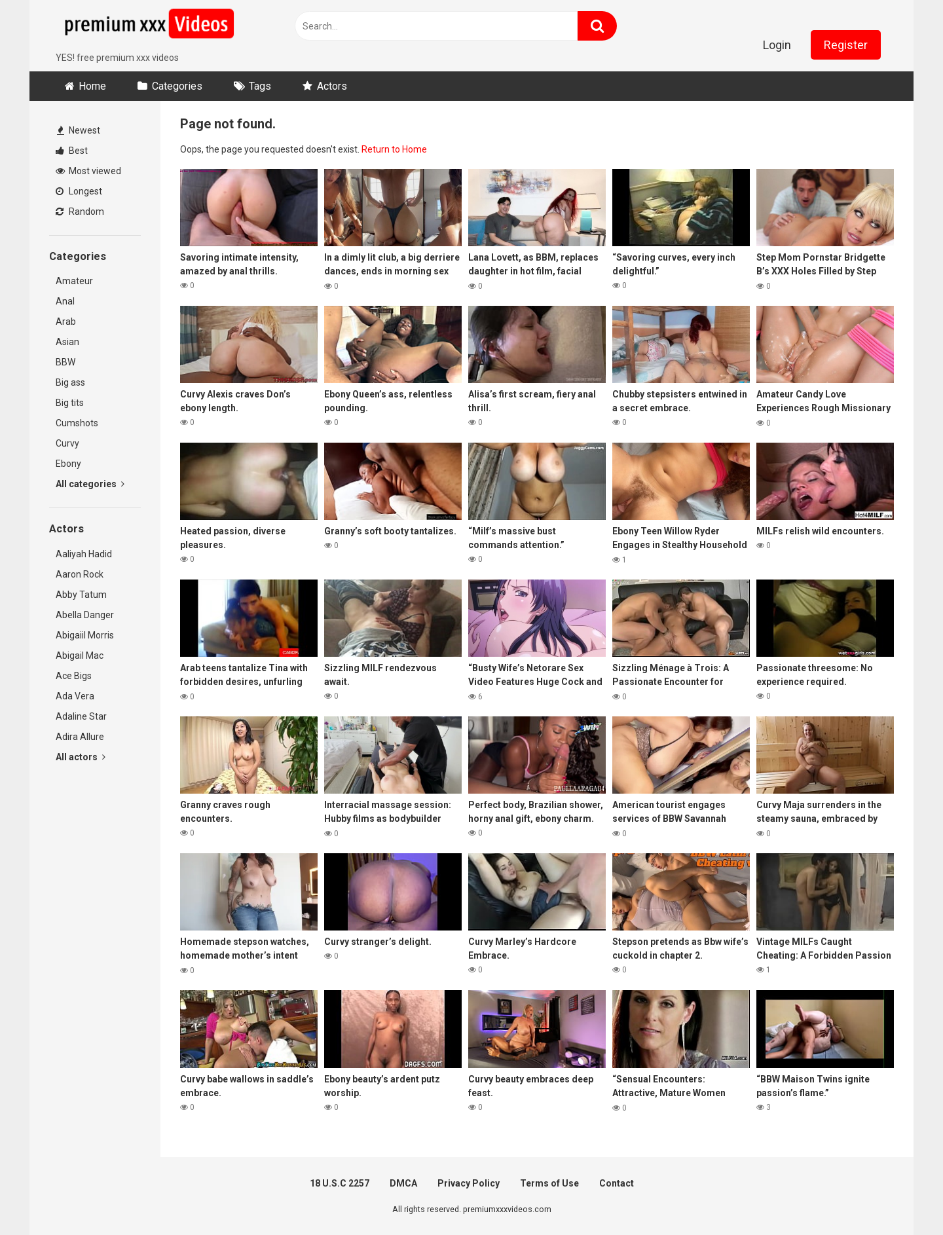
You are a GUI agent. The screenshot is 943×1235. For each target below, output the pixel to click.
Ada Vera (75, 696)
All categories (90, 484)
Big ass (70, 382)
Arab (66, 321)
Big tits (70, 402)
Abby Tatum (81, 594)
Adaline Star (81, 716)
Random (80, 211)
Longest (79, 191)
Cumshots (77, 423)
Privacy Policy (468, 1183)
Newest (78, 130)
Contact (616, 1183)
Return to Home (394, 149)
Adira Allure (80, 736)
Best (72, 150)
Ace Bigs (74, 676)
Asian (67, 342)
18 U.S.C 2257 (339, 1183)
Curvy (67, 443)
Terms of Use (549, 1183)
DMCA (403, 1183)
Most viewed (88, 171)
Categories (177, 86)
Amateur (74, 281)
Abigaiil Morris (85, 635)
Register (846, 45)
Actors (332, 86)
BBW (65, 362)
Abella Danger (85, 615)
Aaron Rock (79, 574)
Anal (65, 301)
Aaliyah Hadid (84, 554)
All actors (80, 757)
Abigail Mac (79, 655)
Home (92, 86)
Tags (260, 86)
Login (777, 45)
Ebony (68, 463)
